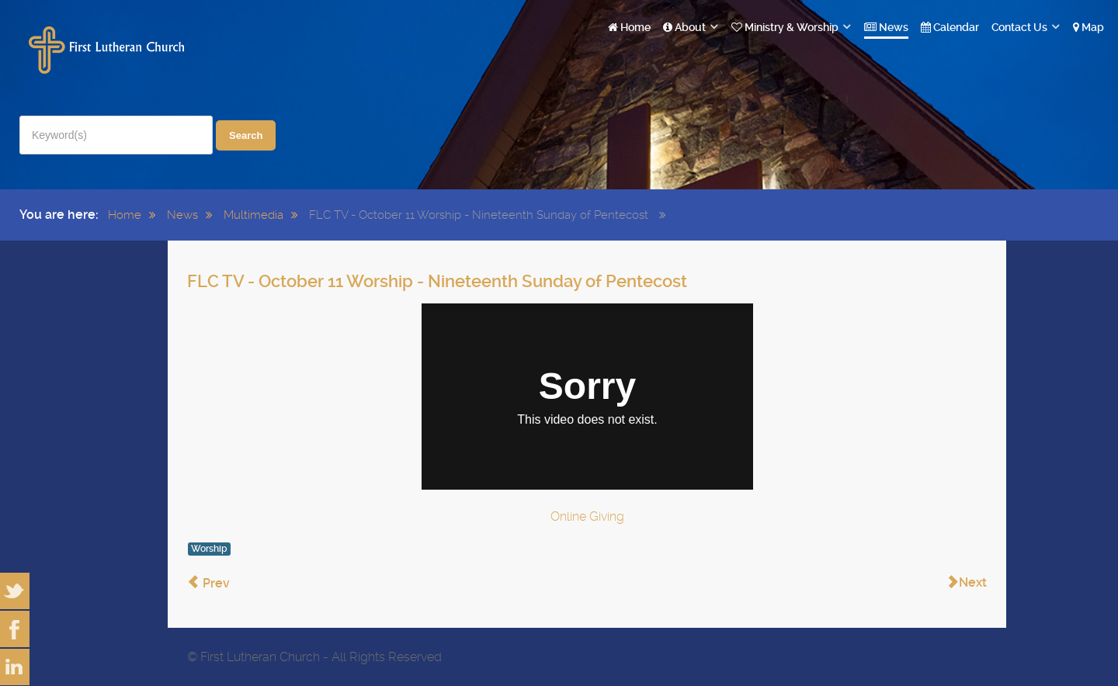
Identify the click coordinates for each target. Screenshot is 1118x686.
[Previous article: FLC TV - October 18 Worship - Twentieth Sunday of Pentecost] (208, 583)
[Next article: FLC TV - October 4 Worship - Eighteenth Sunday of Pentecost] (966, 583)
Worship (209, 548)
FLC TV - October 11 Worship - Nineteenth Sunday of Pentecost (437, 281)
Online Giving (587, 516)
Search (245, 135)
